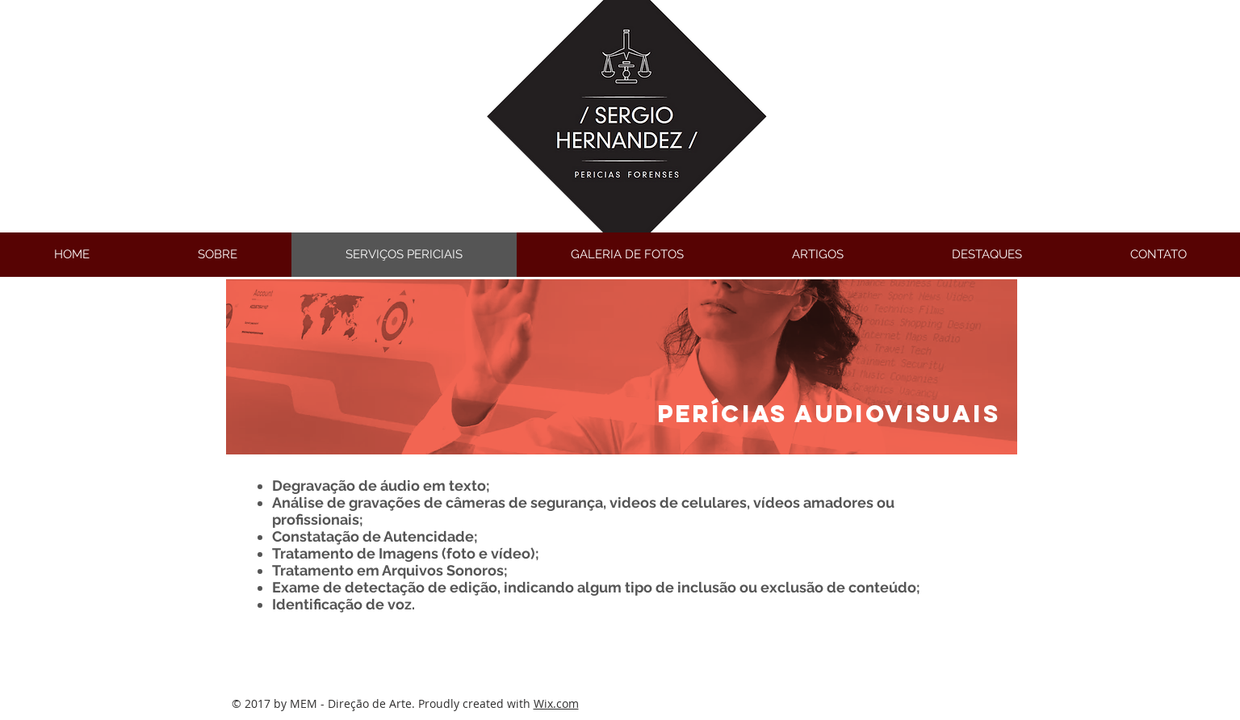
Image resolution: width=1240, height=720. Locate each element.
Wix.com (556, 703)
